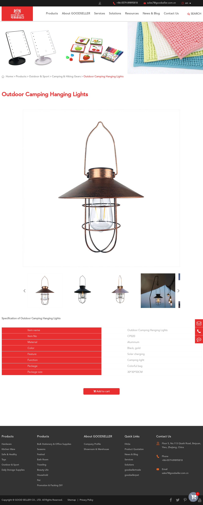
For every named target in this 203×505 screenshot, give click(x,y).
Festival (41, 454)
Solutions (115, 13)
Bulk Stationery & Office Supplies (54, 444)
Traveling (41, 465)
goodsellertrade (133, 470)
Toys (4, 460)
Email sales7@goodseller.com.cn (175, 471)
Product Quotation (134, 449)
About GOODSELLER (76, 13)
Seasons (41, 449)
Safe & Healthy (9, 454)
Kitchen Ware (8, 449)
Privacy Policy (86, 500)
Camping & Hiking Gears (66, 76)
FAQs (127, 444)
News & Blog (151, 13)
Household (42, 475)
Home (9, 76)
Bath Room (42, 460)
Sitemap (72, 500)
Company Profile (92, 444)
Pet (38, 480)
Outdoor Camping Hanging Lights (104, 76)
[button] (24, 290)
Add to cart (101, 391)
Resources (132, 13)
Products (52, 13)
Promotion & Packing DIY (50, 485)
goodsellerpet (132, 475)
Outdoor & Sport (39, 76)
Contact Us (171, 13)
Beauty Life (43, 470)
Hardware (7, 444)
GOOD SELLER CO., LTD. (28, 500)
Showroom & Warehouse (96, 449)
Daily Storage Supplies (13, 470)
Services (99, 13)
